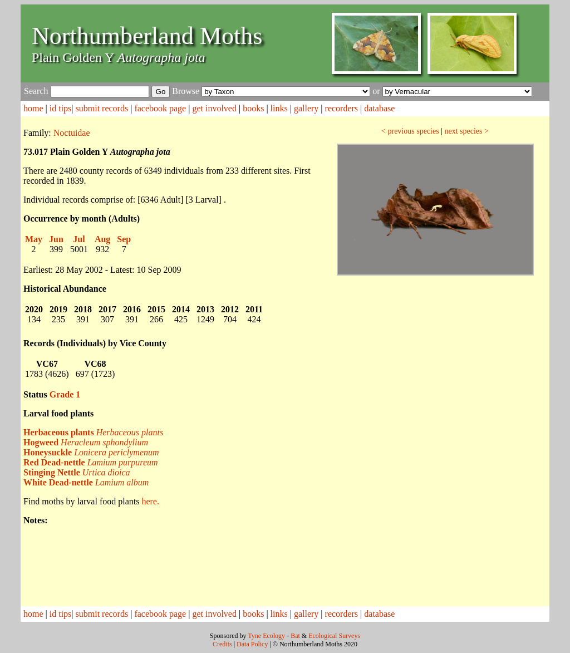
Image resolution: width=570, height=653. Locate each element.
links (279, 108)
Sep (124, 239)
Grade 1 (65, 394)
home (33, 108)
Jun (56, 239)
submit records (102, 108)
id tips (61, 108)
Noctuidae (71, 133)
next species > (466, 131)
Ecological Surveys (334, 636)
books (253, 108)
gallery (306, 108)
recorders (341, 108)
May (33, 239)
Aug (102, 239)
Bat (295, 636)
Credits (222, 644)
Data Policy (252, 644)
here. (150, 501)
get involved (214, 108)
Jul (79, 239)
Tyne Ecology (266, 636)
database (379, 108)
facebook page (160, 108)
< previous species (410, 131)
